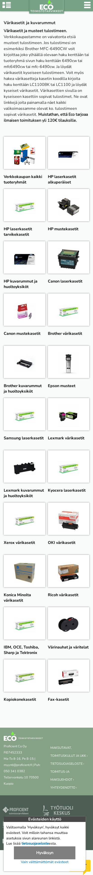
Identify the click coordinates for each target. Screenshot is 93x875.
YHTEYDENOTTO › (63, 787)
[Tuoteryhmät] (6, 7)
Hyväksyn (44, 853)
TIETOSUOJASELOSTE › (67, 763)
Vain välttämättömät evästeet (44, 861)
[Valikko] (87, 7)
